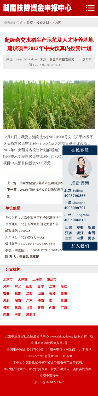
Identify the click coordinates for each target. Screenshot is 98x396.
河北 (18, 286)
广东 (29, 300)
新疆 (64, 293)
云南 (6, 308)
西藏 (6, 315)
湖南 (18, 300)
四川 (52, 300)
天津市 (22, 279)
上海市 (37, 279)
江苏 (52, 286)
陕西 (18, 308)
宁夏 (18, 315)
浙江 (64, 286)
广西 (64, 308)
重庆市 (51, 279)
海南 (41, 300)
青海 (41, 308)
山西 (29, 286)
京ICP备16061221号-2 (49, 382)
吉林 (52, 293)
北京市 (8, 279)
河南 (6, 286)
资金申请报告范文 (61, 59)
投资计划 (42, 23)
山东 (41, 293)
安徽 (6, 293)
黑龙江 (31, 315)
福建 (18, 293)
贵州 (64, 300)
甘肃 (29, 308)
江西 (29, 293)
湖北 (6, 300)
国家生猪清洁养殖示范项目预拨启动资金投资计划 (54, 183)
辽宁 (41, 286)
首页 (30, 23)
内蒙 (52, 308)
